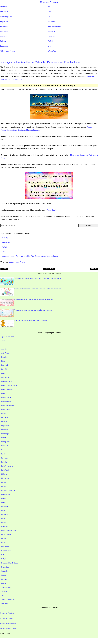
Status (3, 583)
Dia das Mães (6, 401)
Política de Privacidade (8, 623)
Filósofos (4, 474)
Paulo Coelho (52, 210)
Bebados (4, 357)
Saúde (3, 575)
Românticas (5, 567)
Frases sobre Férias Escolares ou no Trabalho (23, 323)
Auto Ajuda (5, 353)
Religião (4, 559)
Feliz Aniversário (54, 26)
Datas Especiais (6, 17)
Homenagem (5, 494)
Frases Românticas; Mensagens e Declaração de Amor (26, 302)
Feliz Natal (4, 31)
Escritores (4, 430)
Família (3, 454)
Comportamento (6, 381)
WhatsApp (52, 51)
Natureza (51, 36)
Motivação (4, 36)
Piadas (3, 539)
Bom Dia (4, 369)
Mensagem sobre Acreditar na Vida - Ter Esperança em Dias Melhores (40, 62)
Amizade (3, 7)
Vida (49, 46)
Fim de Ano (52, 31)
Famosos (4, 458)
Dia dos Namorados (8, 405)
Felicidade (4, 462)
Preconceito (5, 547)
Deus (50, 17)
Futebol (3, 482)
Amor (50, 7)
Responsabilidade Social (9, 563)
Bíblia (3, 361)
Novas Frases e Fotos (8, 629)
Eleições (4, 421)
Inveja (3, 502)
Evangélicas (5, 442)
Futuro (3, 486)
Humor (3, 498)
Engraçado (4, 21)
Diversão (4, 413)
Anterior (4, 268)
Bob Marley (5, 365)
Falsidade (3, 26)
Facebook (51, 21)
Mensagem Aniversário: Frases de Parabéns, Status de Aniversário (30, 292)
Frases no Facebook (7, 613)
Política (3, 41)
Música (3, 522)
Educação (4, 417)
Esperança (5, 434)
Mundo (3, 518)
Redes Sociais (6, 551)
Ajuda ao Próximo (7, 337)
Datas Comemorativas (9, 385)
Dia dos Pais (5, 409)
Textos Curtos (6, 587)
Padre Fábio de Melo (8, 530)
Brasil (50, 12)
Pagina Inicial (49, 268)
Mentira (3, 510)
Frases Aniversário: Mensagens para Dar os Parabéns (26, 313)
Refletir (50, 41)
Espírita (4, 438)
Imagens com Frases (17, 262)
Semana (4, 579)
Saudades (4, 46)
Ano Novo (4, 12)
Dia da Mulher (6, 397)
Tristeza (4, 591)
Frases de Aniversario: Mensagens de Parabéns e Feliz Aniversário (30, 281)
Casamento (5, 377)
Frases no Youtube (6, 618)
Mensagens (5, 506)
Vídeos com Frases (7, 51)
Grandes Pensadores (8, 490)
